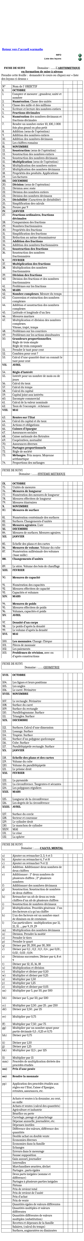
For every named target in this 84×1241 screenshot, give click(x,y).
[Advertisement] (42, 24)
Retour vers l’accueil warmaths (22, 49)
